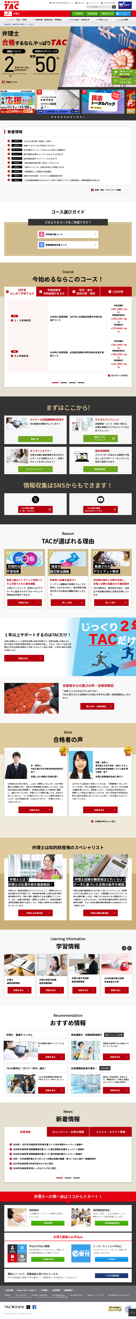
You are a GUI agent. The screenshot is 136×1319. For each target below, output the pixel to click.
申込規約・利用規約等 (39, 1299)
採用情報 (56, 1294)
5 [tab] (65, 117)
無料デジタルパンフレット (99, 440)
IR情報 (44, 1294)
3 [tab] (58, 117)
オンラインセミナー (34, 471)
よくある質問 (123, 20)
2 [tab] (55, 117)
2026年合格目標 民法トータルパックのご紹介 (34, 1171)
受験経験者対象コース (56, 244)
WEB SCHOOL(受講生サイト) (62, 3)
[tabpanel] (23, 101)
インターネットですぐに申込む (124, 13)
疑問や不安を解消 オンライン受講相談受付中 (43, 175)
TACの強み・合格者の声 (80, 20)
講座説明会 (92, 14)
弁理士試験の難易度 (99, 916)
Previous (2, 102)
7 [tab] (71, 117)
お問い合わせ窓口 (109, 3)
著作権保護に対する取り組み (118, 1299)
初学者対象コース (54, 234)
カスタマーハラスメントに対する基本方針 (52, 1301)
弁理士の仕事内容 (34, 916)
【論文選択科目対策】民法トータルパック (41, 163)
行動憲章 (7, 1299)
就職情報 (68, 1294)
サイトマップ (93, 3)
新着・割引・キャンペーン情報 (108, 189)
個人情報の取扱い (76, 1299)
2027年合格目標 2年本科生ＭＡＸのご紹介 (33, 1167)
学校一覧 (81, 3)
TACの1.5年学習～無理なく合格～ (38, 141)
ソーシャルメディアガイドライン (21, 1301)
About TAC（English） (27, 1294)
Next (134, 102)
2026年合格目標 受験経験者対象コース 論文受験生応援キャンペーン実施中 (48, 1153)
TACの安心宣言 (21, 1299)
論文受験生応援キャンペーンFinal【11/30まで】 (44, 154)
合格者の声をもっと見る (105, 825)
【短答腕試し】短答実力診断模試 (37, 171)
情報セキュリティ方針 (96, 1299)
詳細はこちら (11, 82)
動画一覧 (34, 441)
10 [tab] (81, 117)
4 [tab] (61, 117)
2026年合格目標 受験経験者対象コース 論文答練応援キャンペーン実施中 (47, 1157)
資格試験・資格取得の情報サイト (16, 24)
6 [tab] (68, 117)
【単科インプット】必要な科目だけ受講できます (44, 167)
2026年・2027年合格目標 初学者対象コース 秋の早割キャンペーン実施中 (48, 1148)
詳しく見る (67, 606)
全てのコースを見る (119, 375)
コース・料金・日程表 (18, 20)
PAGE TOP (132, 1313)
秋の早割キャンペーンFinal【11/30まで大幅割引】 (45, 150)
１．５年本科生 (22, 320)
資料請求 (78, 14)
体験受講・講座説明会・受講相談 (48, 20)
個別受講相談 (99, 471)
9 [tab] (77, 117)
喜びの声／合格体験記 (96, 710)
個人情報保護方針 (58, 1299)
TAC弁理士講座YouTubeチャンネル (95, 513)
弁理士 (16, 14)
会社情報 (9, 1294)
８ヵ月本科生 (21, 355)
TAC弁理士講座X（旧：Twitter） (29, 513)
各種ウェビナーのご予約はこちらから (39, 145)
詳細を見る (23, 606)
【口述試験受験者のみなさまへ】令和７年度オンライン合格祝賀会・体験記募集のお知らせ (62, 180)
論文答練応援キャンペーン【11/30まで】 (41, 158)
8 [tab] (74, 117)
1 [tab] (52, 117)
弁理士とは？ (103, 20)
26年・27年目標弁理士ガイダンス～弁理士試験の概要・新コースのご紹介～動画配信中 (54, 1162)
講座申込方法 (107, 14)
